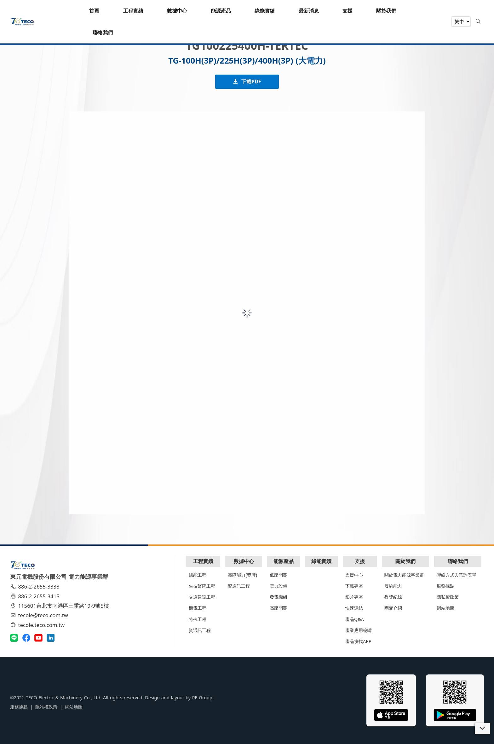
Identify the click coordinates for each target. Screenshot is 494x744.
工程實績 (203, 561)
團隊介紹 (393, 608)
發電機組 (278, 597)
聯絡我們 (458, 561)
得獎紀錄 (393, 597)
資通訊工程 (200, 630)
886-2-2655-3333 (36, 586)
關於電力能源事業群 (404, 575)
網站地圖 (445, 608)
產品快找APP (358, 641)
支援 (360, 561)
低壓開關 (278, 575)
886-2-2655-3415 (36, 596)
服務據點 (445, 586)
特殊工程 (197, 619)
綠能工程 (197, 575)
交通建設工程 (202, 597)
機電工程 (197, 608)
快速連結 (354, 608)
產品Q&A (354, 619)
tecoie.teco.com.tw (38, 624)
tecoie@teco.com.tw (40, 615)
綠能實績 (321, 561)
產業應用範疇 (358, 630)
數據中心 (244, 561)
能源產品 (283, 561)
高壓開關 (278, 608)
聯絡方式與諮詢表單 (456, 575)
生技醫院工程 (202, 586)
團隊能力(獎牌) (242, 575)
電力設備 (278, 586)
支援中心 (354, 575)
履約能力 (393, 586)
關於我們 (405, 561)
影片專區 (354, 597)
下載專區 (354, 586)
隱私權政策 (448, 597)
